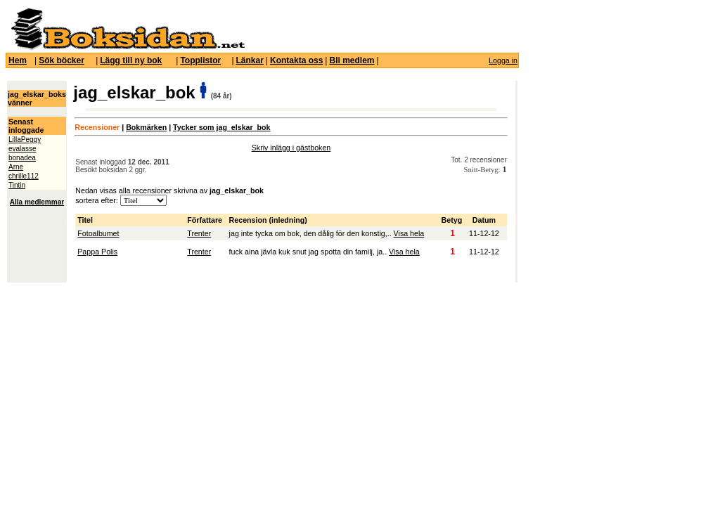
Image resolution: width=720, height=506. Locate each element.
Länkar (250, 60)
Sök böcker (61, 60)
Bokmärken (146, 127)
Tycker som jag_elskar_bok (221, 127)
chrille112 (23, 176)
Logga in (503, 60)
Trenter (199, 233)
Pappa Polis (97, 251)
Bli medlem (351, 60)
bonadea (22, 158)
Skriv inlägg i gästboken (291, 147)
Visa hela (409, 233)
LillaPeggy (24, 139)
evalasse (22, 149)
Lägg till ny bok (131, 60)
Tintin (16, 185)
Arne (15, 167)
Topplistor (200, 60)
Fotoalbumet (98, 233)
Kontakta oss (296, 60)
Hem (17, 60)
